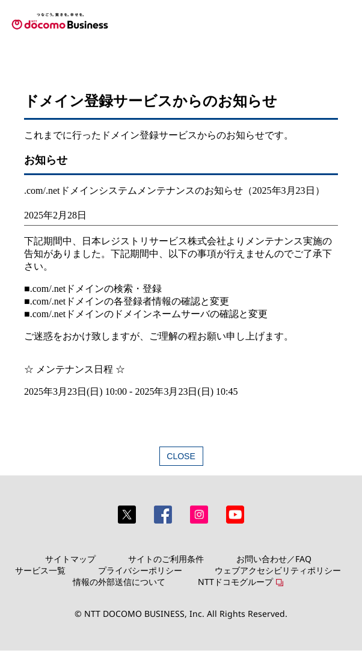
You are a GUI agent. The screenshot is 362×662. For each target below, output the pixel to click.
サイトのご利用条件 (166, 559)
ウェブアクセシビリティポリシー (278, 570)
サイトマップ (70, 559)
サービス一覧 (40, 570)
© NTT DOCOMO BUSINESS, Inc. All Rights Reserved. (181, 613)
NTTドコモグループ (235, 581)
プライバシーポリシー (140, 570)
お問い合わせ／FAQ (273, 559)
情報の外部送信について (119, 581)
